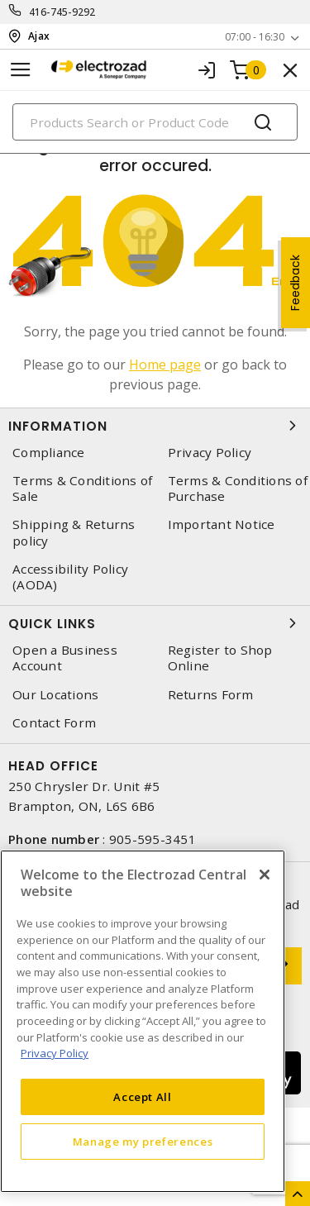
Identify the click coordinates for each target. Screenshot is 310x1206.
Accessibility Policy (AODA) (70, 577)
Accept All (142, 1096)
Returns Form (211, 695)
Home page (165, 364)
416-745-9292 (62, 12)
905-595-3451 (152, 839)
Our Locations (55, 695)
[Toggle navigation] (20, 70)
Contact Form (54, 723)
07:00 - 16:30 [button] (254, 37)
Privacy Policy (210, 452)
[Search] (155, 122)
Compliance (48, 452)
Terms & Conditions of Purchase (238, 488)
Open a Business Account (64, 658)
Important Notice (221, 524)
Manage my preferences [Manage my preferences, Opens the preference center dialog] (143, 1141)
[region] (142, 1021)
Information (155, 426)
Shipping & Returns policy (74, 532)
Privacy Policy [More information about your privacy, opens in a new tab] (54, 1053)
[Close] (264, 874)
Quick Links (155, 623)
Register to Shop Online (220, 658)
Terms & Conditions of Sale (82, 488)
